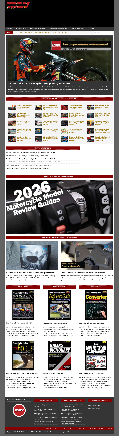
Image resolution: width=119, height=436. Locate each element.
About (56, 428)
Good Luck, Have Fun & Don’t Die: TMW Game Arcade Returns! (24, 107)
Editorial (72, 428)
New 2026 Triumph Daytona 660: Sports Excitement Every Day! (50, 107)
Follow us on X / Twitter (94, 405)
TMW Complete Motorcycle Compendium (91, 373)
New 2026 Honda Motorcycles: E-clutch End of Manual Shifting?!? (24, 115)
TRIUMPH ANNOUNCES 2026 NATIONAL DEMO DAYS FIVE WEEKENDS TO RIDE (30, 153)
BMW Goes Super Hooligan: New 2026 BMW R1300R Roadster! (102, 107)
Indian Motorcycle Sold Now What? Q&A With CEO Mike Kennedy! (102, 115)
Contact (101, 428)
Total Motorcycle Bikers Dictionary (53, 373)
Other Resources (78, 29)
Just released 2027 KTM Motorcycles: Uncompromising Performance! (39, 83)
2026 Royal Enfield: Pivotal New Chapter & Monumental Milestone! (50, 138)
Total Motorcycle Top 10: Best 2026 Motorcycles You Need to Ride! (76, 115)
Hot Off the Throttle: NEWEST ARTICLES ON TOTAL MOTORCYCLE (59, 99)
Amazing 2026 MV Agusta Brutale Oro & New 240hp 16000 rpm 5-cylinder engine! (102, 130)
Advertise (48, 428)
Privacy (64, 428)
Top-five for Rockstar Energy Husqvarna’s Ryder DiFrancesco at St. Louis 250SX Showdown (33, 159)
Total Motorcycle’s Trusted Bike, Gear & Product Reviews (59, 237)
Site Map (110, 428)
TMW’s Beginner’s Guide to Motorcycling (55, 323)
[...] (35, 91)
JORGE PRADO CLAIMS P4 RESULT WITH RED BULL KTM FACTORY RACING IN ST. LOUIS (33, 162)
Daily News (20, 29)
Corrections (82, 428)
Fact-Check (93, 428)
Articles (9, 29)
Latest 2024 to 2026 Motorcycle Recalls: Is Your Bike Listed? (24, 138)
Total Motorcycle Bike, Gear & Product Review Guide (22, 373)
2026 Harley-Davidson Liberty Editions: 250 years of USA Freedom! (76, 123)
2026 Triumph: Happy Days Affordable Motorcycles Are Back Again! (102, 123)
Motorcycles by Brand (58, 29)
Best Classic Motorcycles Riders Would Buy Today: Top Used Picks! (50, 115)
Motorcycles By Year (37, 29)
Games (92, 29)
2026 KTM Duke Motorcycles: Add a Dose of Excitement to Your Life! (50, 123)
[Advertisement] (73, 14)
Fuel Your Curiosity (46, 400)
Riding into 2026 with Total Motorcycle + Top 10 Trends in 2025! (24, 130)
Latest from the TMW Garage (73, 400)
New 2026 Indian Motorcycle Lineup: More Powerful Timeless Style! (102, 138)
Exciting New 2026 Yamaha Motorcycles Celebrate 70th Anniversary (76, 138)
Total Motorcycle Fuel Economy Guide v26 (19, 323)
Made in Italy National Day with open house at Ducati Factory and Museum (29, 165)
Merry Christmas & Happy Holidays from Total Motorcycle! (75, 130)
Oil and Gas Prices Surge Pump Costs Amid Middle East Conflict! (75, 107)
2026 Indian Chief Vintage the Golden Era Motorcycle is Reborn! (24, 123)
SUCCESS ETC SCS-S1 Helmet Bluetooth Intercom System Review (30, 272)
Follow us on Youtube (94, 408)
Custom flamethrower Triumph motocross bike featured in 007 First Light (28, 168)
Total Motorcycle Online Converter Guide (91, 323)
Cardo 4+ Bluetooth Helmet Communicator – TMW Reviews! (83, 272)
